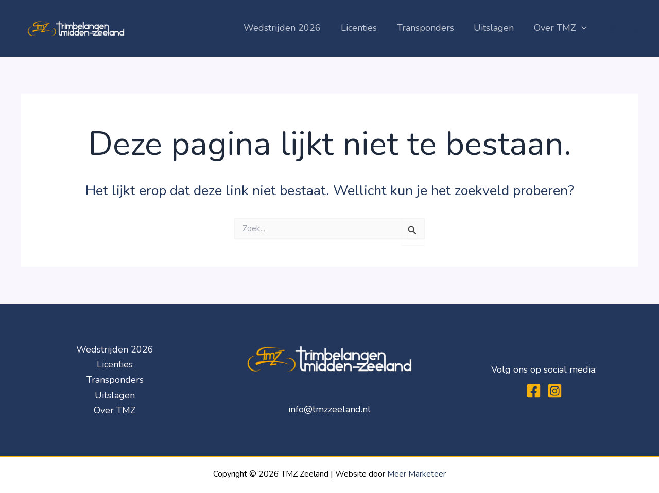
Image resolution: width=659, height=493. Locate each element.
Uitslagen (496, 28)
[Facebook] (633, 28)
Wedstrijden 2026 (288, 28)
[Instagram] (611, 28)
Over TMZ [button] (560, 28)
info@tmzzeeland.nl (329, 409)
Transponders (428, 28)
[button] (582, 28)
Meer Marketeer (416, 474)
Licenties (363, 28)
